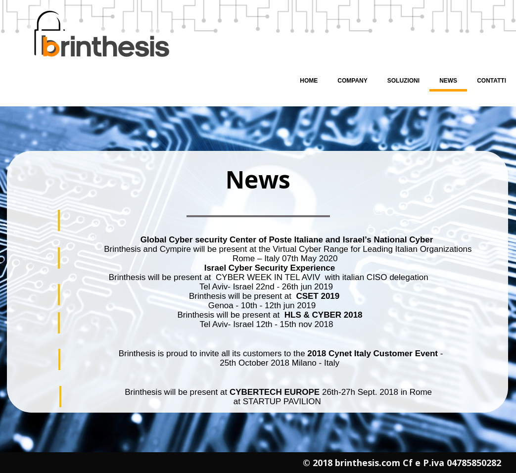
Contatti (491, 80)
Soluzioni (403, 80)
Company (352, 80)
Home (309, 80)
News (448, 80)
